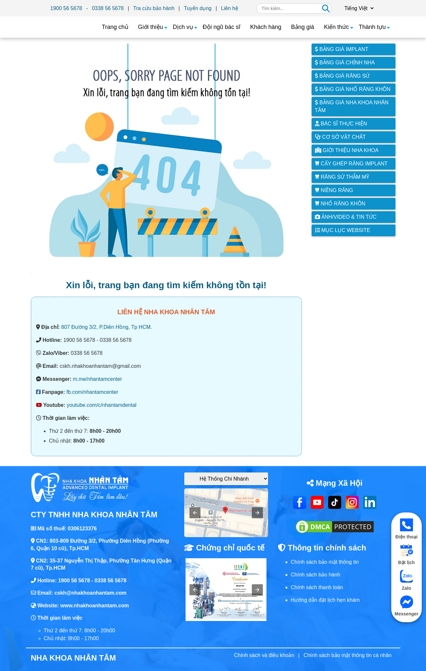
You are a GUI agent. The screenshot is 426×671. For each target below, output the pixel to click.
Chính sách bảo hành (315, 574)
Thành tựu (372, 27)
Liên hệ (229, 8)
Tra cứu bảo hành (153, 8)
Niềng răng (334, 190)
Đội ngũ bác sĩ (221, 27)
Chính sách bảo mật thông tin (325, 562)
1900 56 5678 (66, 8)
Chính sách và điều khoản (264, 655)
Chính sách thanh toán (317, 587)
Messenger (406, 605)
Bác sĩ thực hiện (341, 123)
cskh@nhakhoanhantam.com (90, 593)
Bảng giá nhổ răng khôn (353, 89)
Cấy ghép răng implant (351, 163)
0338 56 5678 (108, 8)
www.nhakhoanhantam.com (94, 605)
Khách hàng (265, 27)
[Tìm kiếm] (326, 8)
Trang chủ (115, 27)
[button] (194, 512)
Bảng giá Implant (341, 49)
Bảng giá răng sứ (342, 76)
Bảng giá (302, 27)
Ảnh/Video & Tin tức (346, 217)
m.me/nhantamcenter (97, 379)
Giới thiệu (150, 27)
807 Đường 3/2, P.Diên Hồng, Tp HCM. (106, 327)
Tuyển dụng (198, 8)
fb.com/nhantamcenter (92, 392)
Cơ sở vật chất (340, 137)
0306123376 (82, 528)
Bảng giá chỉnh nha (345, 62)
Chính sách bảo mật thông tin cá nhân (347, 655)
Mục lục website (342, 230)
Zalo (406, 580)
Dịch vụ (183, 27)
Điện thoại (406, 528)
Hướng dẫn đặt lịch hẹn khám (325, 600)
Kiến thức (336, 27)
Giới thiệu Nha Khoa (347, 150)
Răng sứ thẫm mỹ (342, 177)
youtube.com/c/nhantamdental (101, 405)
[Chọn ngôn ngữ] (358, 8)
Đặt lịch (406, 554)
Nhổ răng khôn (340, 203)
